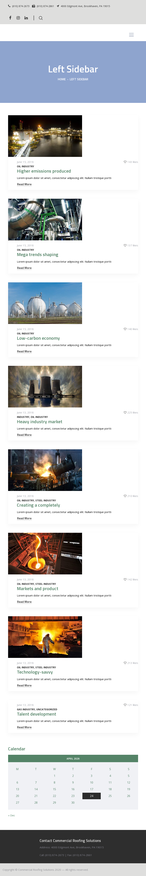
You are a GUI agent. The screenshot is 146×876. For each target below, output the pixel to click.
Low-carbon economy (38, 338)
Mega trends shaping (37, 254)
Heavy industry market (39, 421)
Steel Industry (45, 500)
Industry (23, 417)
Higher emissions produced (44, 170)
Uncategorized (46, 709)
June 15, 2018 (25, 161)
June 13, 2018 (25, 412)
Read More (24, 184)
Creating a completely (38, 505)
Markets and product (37, 588)
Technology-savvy (35, 671)
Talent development (36, 713)
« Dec (11, 815)
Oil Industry (25, 166)
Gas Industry (26, 709)
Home (62, 79)
